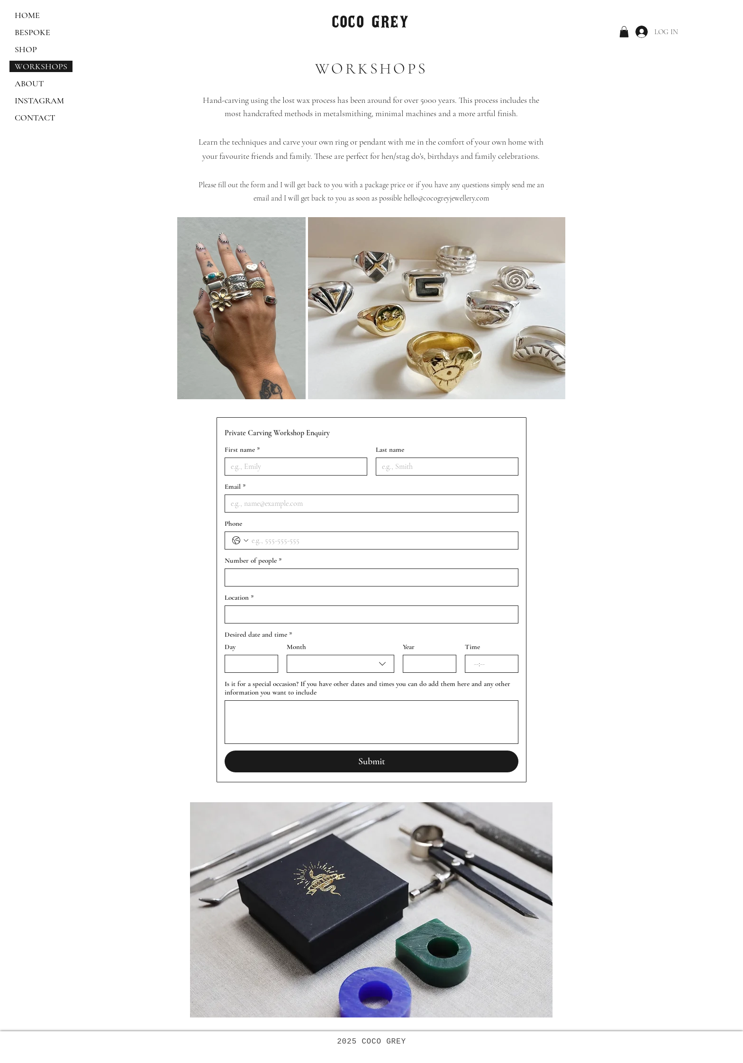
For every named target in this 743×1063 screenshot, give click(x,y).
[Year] (426, 663)
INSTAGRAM (39, 100)
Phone (233, 523)
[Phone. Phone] (381, 540)
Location (239, 597)
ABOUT (29, 83)
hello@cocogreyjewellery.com (446, 198)
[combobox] (340, 664)
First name (242, 449)
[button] (624, 31)
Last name (390, 449)
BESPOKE (32, 32)
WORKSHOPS (41, 66)
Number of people (253, 560)
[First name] (293, 466)
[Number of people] (368, 577)
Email (235, 486)
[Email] (368, 503)
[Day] (248, 663)
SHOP (26, 49)
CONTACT (35, 117)
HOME (27, 15)
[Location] (368, 614)
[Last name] (444, 466)
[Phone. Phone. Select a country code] (240, 540)
